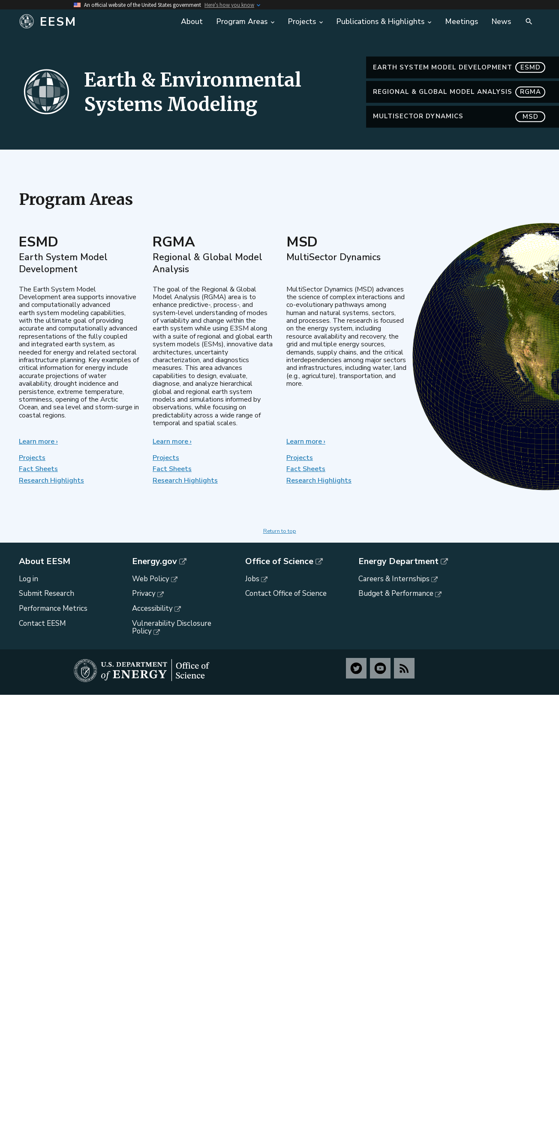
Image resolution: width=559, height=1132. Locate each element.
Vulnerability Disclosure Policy (171, 628)
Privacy (144, 593)
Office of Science (279, 561)
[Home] (83, 21)
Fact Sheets (38, 469)
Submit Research (46, 593)
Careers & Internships (394, 579)
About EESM (44, 561)
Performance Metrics (53, 608)
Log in (28, 579)
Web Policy (150, 579)
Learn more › (38, 441)
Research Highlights (51, 480)
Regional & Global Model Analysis (459, 101)
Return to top (279, 531)
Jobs (252, 579)
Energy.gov (154, 561)
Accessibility (152, 608)
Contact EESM (42, 623)
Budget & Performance (395, 593)
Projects (32, 457)
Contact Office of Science (286, 593)
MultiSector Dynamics (459, 126)
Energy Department (398, 561)
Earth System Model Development (459, 77)
